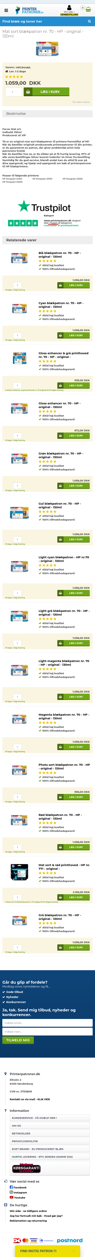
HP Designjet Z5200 (12, 182)
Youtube (17, 1197)
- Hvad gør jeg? (36, 1215)
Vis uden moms (81, 102)
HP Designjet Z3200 (73, 179)
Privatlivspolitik (25, 1141)
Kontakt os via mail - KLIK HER (30, 1099)
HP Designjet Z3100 (42, 179)
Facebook (18, 1187)
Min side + (69, 10)
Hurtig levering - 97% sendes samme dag (42, 1156)
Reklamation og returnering (28, 1220)
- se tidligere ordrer (28, 1211)
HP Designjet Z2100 (12, 179)
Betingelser (21, 1133)
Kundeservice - (34, 1117)
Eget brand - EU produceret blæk (37, 1149)
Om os (16, 1125)
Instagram (18, 1192)
